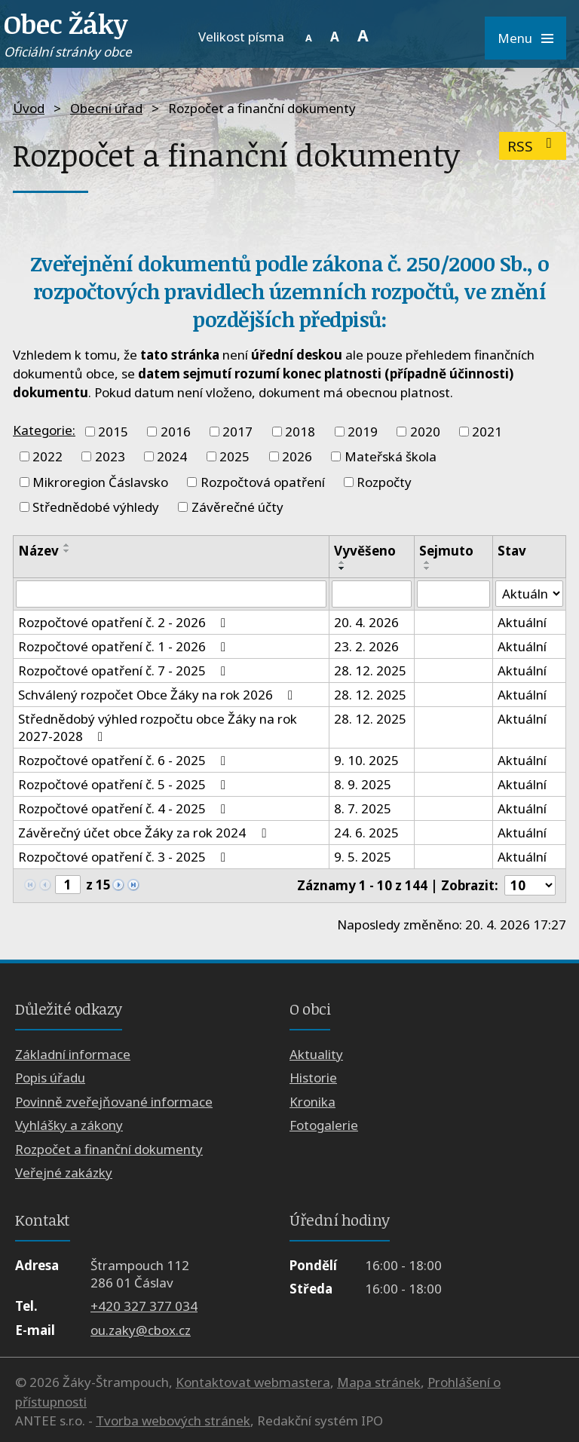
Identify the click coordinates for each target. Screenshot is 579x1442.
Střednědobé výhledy (95, 507)
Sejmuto (446, 550)
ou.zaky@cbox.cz (140, 1330)
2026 (297, 456)
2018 (300, 431)
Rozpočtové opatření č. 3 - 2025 (124, 856)
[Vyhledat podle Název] (171, 594)
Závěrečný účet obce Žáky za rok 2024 (144, 832)
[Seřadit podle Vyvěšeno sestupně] (342, 568)
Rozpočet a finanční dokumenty (109, 1149)
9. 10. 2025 (366, 760)
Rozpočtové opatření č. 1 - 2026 (124, 646)
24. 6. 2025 (366, 832)
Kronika (312, 1101)
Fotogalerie (324, 1125)
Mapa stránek (379, 1382)
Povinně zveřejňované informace (114, 1101)
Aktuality (316, 1054)
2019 (363, 431)
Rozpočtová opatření (263, 482)
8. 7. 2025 (362, 808)
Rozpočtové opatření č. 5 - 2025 (124, 784)
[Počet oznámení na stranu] (530, 885)
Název (38, 550)
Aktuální (522, 622)
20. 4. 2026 (366, 622)
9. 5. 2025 (362, 856)
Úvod (28, 108)
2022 (47, 456)
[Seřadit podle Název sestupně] (67, 551)
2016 (176, 431)
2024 (172, 456)
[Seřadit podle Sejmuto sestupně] (427, 568)
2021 (487, 431)
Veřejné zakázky (63, 1172)
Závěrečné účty (237, 507)
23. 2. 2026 (366, 646)
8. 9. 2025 (362, 784)
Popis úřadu (50, 1078)
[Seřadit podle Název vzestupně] (67, 545)
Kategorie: (44, 430)
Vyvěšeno (365, 550)
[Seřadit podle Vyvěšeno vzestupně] (342, 562)
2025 (234, 456)
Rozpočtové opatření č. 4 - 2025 (124, 808)
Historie (313, 1078)
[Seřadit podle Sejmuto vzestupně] (427, 562)
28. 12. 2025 (370, 670)
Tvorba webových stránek (173, 1420)
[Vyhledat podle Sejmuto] (453, 594)
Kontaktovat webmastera (253, 1382)
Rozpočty (384, 482)
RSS (532, 145)
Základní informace (72, 1054)
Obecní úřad (106, 108)
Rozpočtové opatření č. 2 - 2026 (124, 622)
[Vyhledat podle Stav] (529, 594)
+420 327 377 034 (144, 1306)
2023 (110, 456)
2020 (425, 431)
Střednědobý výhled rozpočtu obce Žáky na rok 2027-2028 (157, 727)
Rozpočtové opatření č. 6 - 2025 (124, 760)
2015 (113, 431)
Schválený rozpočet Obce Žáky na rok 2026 (158, 694)
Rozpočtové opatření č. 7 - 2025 (124, 670)
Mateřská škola (391, 456)
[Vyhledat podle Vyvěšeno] (372, 594)
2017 (237, 431)
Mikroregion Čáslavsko (100, 482)
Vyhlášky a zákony (69, 1125)
